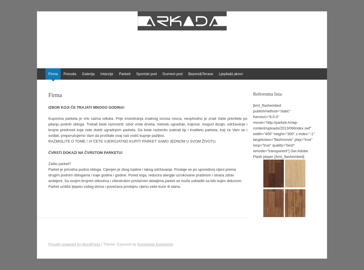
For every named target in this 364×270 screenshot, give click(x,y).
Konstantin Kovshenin (155, 244)
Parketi (124, 74)
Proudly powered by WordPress (74, 244)
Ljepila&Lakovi (231, 74)
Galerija (88, 74)
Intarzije (106, 74)
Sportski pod (146, 74)
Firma (53, 74)
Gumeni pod (172, 74)
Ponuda (69, 74)
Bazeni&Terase (200, 74)
